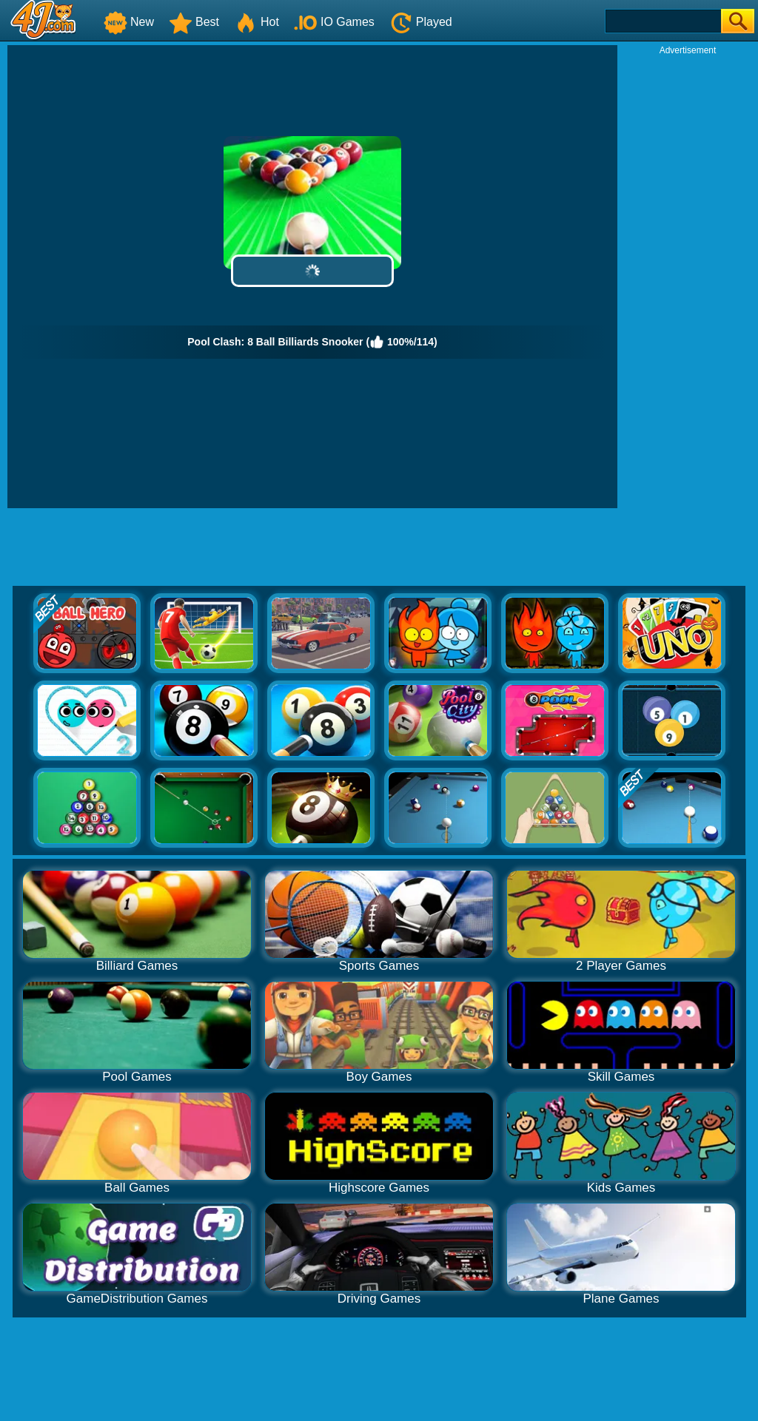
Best (194, 22)
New (129, 22)
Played (420, 22)
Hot (256, 22)
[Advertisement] (687, 278)
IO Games (334, 22)
